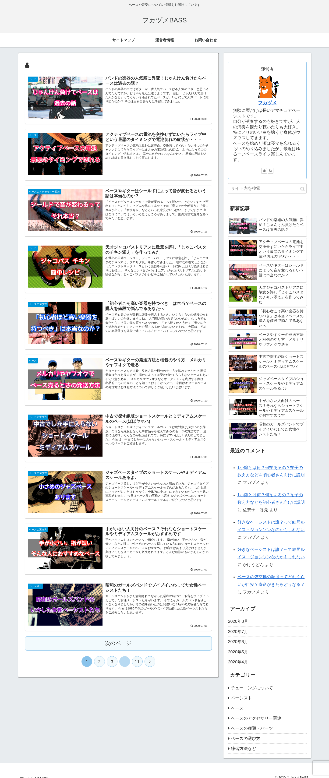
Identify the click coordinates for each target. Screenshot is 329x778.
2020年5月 (238, 652)
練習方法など (243, 748)
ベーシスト (241, 698)
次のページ (118, 643)
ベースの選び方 (245, 738)
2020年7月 (238, 631)
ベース (237, 708)
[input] (267, 188)
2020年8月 (238, 621)
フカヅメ (267, 102)
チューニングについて (252, 688)
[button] (302, 189)
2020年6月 (238, 641)
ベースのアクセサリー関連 (256, 718)
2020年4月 (238, 662)
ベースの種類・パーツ (252, 728)
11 (137, 662)
